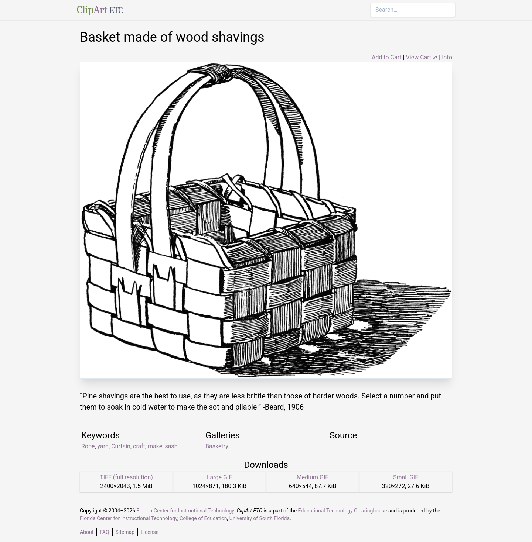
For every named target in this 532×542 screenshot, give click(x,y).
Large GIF (219, 477)
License (149, 532)
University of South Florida (259, 518)
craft (139, 446)
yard (103, 446)
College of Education (203, 518)
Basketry (216, 446)
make (155, 446)
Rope (88, 446)
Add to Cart (387, 57)
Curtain (120, 446)
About (86, 532)
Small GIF (405, 477)
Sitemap (125, 532)
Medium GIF (312, 477)
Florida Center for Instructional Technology (185, 511)
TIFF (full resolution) (126, 477)
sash (171, 446)
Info (447, 57)
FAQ (104, 532)
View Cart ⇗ (422, 57)
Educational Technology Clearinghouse (342, 511)
